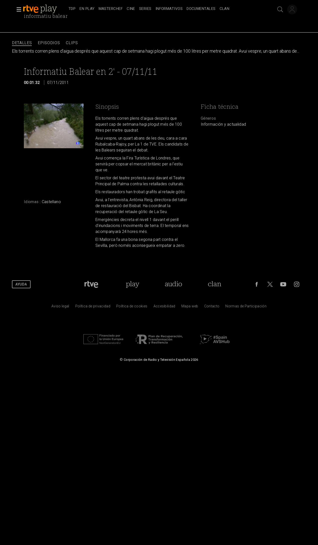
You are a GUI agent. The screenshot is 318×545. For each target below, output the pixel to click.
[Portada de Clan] (214, 284)
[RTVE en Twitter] (270, 284)
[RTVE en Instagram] (297, 284)
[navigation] (164, 9)
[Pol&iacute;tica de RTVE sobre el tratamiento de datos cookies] (131, 307)
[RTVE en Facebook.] (257, 284)
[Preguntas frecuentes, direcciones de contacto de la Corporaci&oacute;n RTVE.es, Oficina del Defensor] (212, 307)
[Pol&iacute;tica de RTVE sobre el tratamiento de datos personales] (92, 307)
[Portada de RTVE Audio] (173, 284)
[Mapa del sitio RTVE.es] (189, 307)
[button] (17, 9)
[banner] (45, 9)
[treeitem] (72, 9)
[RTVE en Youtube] (283, 284)
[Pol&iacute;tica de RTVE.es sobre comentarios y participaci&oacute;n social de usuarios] (246, 307)
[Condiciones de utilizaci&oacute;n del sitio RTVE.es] (60, 307)
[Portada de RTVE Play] (132, 284)
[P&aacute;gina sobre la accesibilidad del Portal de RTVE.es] (164, 307)
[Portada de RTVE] (91, 284)
